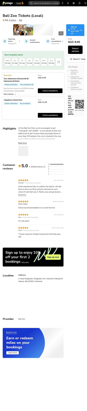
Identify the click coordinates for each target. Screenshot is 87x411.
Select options (75, 38)
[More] (44, 185)
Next (65, 42)
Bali (20, 20)
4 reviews (12, 20)
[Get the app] (58, 3)
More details (10, 117)
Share (74, 47)
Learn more (12, 343)
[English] (69, 3)
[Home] (13, 3)
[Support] (75, 3)
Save (81, 47)
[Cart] (81, 3)
